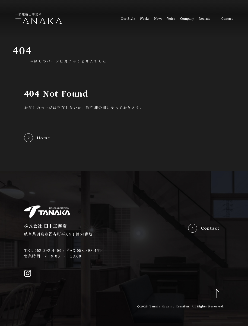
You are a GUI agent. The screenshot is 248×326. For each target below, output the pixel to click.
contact (227, 18)
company (187, 18)
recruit (204, 18)
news (158, 18)
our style (128, 18)
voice (171, 18)
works (144, 18)
